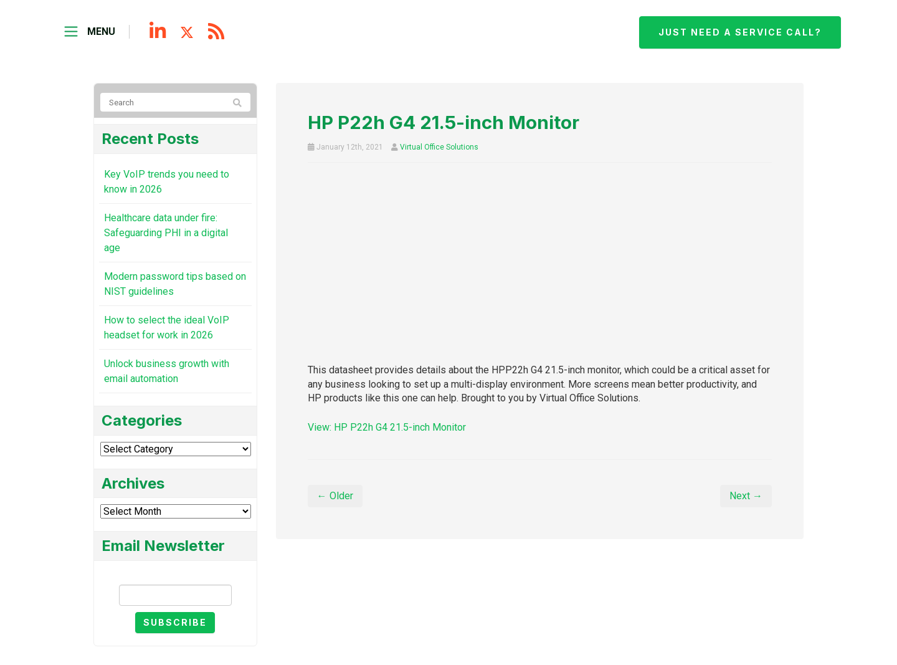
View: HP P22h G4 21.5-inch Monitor (387, 427)
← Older (335, 496)
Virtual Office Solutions (439, 147)
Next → (745, 496)
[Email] (175, 595)
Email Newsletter (175, 574)
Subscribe (175, 622)
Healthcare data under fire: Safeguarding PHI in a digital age (166, 233)
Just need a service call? (740, 32)
